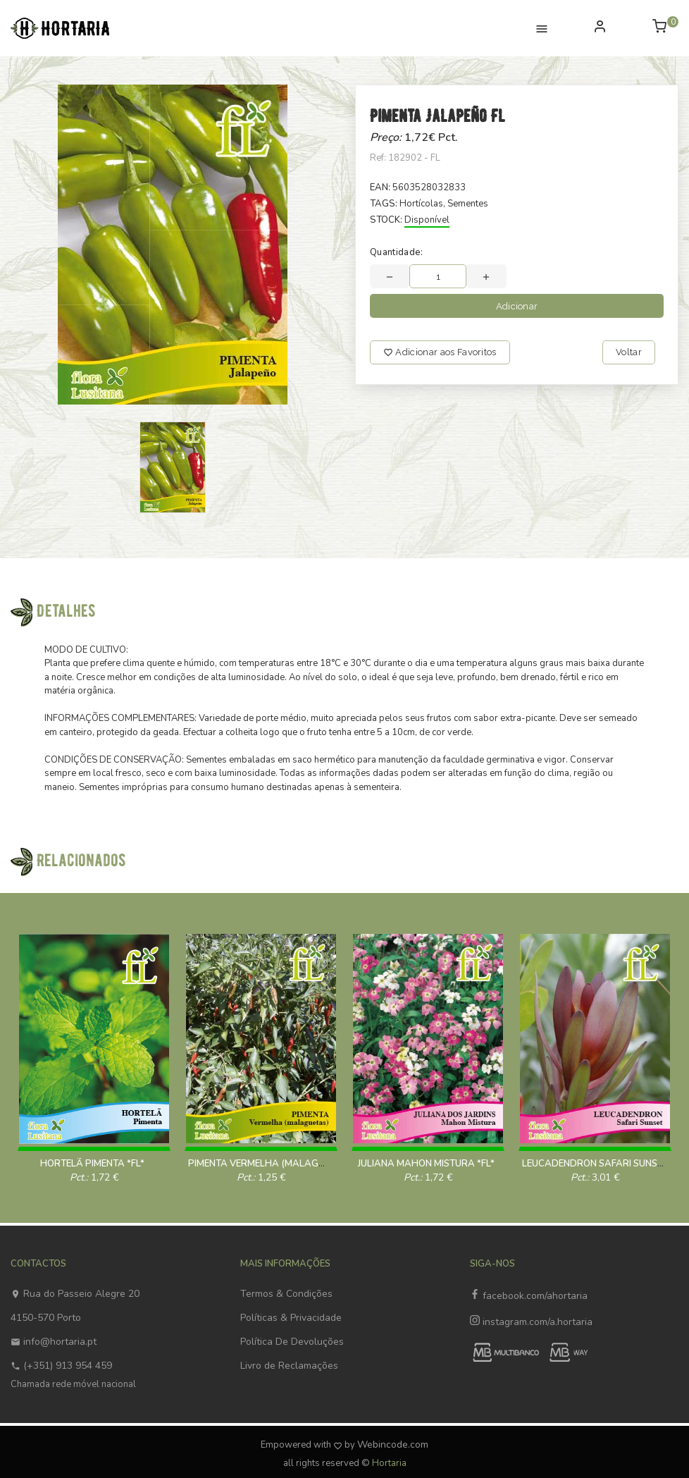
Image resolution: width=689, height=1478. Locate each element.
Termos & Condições (286, 1293)
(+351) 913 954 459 (61, 1365)
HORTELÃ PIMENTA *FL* (92, 1163)
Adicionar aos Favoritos (440, 352)
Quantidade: (396, 252)
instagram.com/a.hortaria (531, 1322)
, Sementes (465, 203)
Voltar (629, 352)
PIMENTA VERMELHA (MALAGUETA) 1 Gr (276, 1163)
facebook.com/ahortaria (529, 1296)
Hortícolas (421, 203)
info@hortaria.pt (54, 1341)
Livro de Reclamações (289, 1365)
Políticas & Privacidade (291, 1317)
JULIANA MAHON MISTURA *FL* (426, 1163)
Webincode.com (392, 1444)
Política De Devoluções (292, 1341)
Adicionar (517, 306)
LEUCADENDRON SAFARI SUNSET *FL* (605, 1163)
